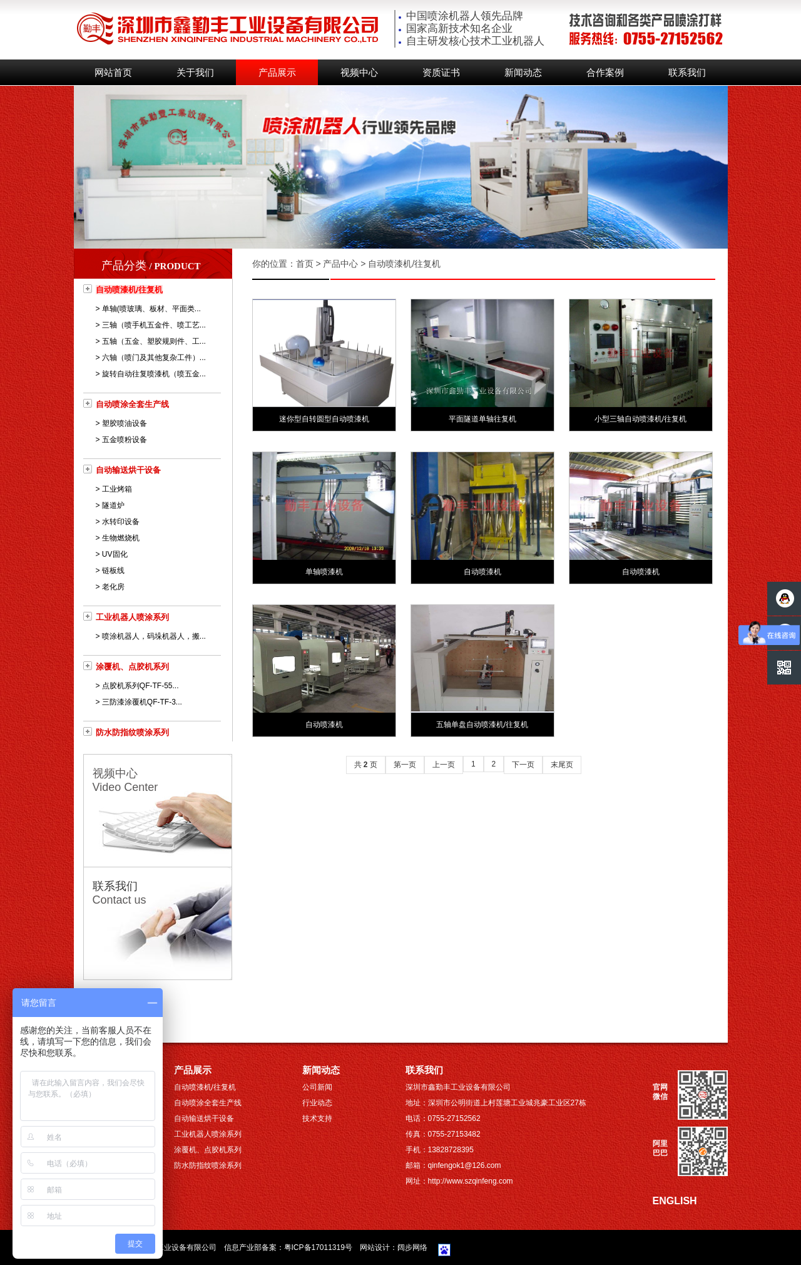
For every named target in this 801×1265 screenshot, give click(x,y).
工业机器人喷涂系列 (132, 617)
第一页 (405, 764)
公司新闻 (317, 1087)
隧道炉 (113, 505)
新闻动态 (523, 73)
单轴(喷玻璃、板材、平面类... (151, 308)
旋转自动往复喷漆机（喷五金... (154, 373)
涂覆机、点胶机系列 (132, 666)
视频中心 (359, 73)
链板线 (113, 570)
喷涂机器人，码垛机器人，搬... (154, 636)
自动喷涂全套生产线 (132, 404)
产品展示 (277, 73)
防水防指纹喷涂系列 (132, 732)
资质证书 (441, 73)
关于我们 (195, 73)
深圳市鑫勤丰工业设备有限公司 (164, 1247)
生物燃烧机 (121, 538)
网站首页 (113, 73)
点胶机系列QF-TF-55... (140, 685)
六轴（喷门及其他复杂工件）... (154, 357)
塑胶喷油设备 (124, 423)
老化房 (113, 586)
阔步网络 (412, 1247)
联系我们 (687, 73)
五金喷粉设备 (124, 439)
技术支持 (317, 1118)
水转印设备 (121, 521)
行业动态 (317, 1102)
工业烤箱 (117, 489)
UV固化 (115, 554)
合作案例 (605, 73)
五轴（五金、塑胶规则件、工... (154, 341)
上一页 (443, 764)
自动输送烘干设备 (128, 470)
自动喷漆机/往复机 (129, 289)
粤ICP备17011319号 (318, 1247)
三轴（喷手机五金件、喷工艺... (154, 325)
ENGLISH (675, 1200)
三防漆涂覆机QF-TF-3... (142, 702)
